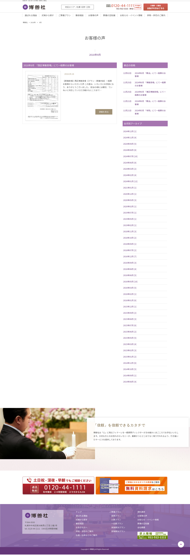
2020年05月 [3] (129, 201)
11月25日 (127, 84)
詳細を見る (104, 113)
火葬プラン (116, 521)
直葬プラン (116, 517)
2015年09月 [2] (129, 314)
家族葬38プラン (118, 528)
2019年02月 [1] (129, 226)
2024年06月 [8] (129, 164)
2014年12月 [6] (129, 364)
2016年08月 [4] (129, 270)
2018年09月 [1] (129, 245)
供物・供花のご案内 (156, 16)
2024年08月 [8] (129, 151)
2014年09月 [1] (129, 377)
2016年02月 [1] (129, 295)
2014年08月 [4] (129, 383)
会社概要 (141, 528)
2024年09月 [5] (129, 145)
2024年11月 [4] (129, 139)
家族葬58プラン (118, 532)
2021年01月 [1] (129, 189)
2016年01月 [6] (129, 301)
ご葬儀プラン (64, 16)
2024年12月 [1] (129, 132)
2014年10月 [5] (129, 370)
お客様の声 (92, 16)
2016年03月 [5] (129, 289)
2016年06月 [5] (129, 276)
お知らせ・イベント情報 (130, 16)
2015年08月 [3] (129, 320)
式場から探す (47, 16)
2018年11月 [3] (129, 233)
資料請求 (141, 513)
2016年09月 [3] (129, 264)
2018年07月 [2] (129, 251)
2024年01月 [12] (130, 182)
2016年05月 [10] (130, 283)
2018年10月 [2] (129, 239)
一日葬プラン (117, 525)
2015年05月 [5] (129, 339)
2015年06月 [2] (129, 333)
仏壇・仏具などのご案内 (86, 536)
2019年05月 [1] (129, 220)
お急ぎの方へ (81, 528)
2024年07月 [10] (130, 157)
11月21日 (127, 102)
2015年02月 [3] (129, 351)
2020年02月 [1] (129, 208)
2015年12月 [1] (129, 308)
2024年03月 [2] (129, 170)
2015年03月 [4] (129, 345)
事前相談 (79, 16)
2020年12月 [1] (129, 195)
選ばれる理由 (30, 16)
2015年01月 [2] (129, 358)
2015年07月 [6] (129, 326)
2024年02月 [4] (129, 176)
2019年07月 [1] (129, 214)
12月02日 (127, 74)
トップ (79, 513)
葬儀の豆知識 (108, 16)
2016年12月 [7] (129, 258)
